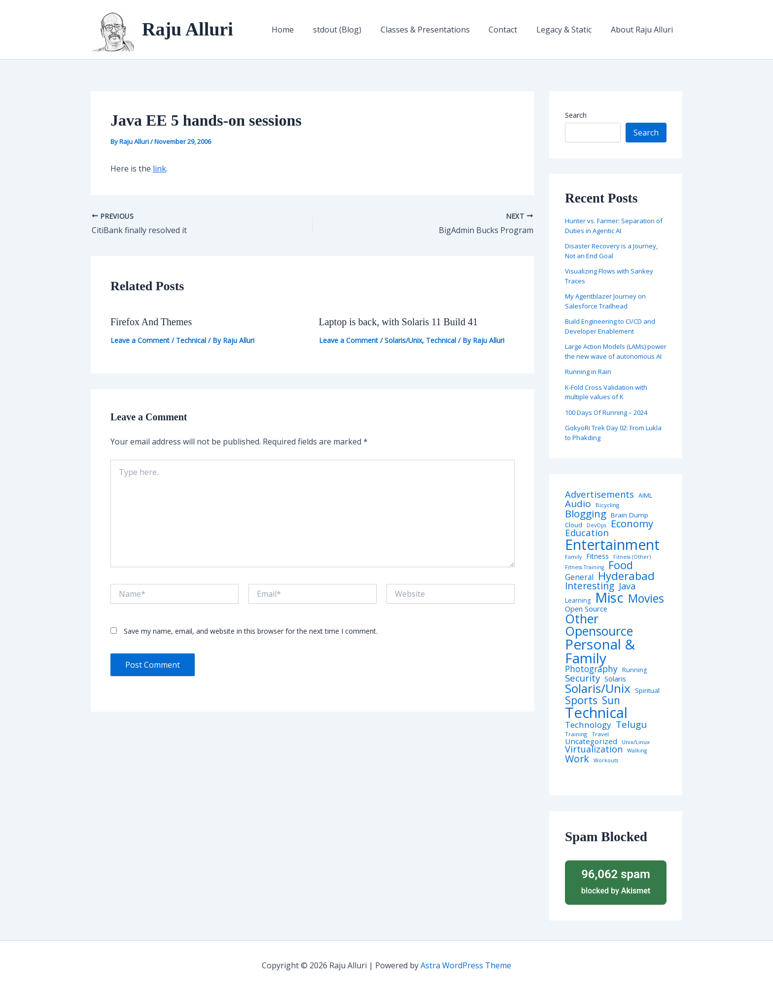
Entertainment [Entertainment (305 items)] (612, 545)
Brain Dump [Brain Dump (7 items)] (629, 515)
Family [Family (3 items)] (573, 557)
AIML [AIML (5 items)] (645, 496)
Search (576, 115)
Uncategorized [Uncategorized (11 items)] (591, 741)
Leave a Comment (140, 340)
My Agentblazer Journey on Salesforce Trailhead (605, 301)
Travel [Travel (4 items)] (600, 734)
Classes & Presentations (436, 29)
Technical (191, 340)
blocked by (616, 880)
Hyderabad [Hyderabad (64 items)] (626, 575)
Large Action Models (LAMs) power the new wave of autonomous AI (616, 351)
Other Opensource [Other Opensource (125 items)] (599, 625)
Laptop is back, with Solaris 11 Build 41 (398, 321)
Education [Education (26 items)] (587, 533)
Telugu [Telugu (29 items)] (631, 724)
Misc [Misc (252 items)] (609, 598)
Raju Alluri (187, 29)
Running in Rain (588, 371)
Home (301, 29)
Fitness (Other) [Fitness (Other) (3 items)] (632, 557)
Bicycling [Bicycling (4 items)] (607, 505)
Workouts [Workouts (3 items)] (606, 760)
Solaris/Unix (403, 340)
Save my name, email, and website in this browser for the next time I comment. (251, 631)
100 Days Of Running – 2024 (606, 412)
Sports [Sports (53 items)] (581, 700)
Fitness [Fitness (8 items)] (597, 556)
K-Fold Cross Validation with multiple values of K (606, 392)
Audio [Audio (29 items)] (578, 504)
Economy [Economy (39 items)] (632, 523)
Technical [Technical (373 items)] (596, 713)
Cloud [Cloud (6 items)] (573, 525)
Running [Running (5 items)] (634, 670)
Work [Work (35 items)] (577, 759)
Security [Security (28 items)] (582, 678)
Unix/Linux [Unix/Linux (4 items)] (636, 742)
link (159, 168)
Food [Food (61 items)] (620, 565)
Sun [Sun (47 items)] (611, 700)
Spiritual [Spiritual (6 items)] (647, 690)
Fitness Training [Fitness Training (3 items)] (584, 567)
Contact (511, 29)
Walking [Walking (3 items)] (637, 750)
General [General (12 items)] (579, 577)
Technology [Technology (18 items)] (588, 724)
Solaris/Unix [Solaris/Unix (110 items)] (598, 688)
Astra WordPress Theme (466, 965)
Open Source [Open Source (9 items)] (586, 609)
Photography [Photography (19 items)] (591, 669)
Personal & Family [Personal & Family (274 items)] (600, 651)
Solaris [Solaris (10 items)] (615, 679)
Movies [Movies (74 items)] (646, 599)
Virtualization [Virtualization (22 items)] (594, 749)
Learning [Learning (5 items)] (578, 601)
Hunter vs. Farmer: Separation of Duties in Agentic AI (614, 225)
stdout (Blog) (352, 29)
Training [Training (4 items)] (576, 734)
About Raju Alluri (643, 29)
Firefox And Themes (151, 321)
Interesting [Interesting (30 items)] (589, 586)
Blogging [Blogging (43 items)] (585, 514)
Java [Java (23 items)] (627, 585)
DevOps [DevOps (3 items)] (596, 525)
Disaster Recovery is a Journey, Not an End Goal (611, 250)
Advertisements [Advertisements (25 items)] (599, 494)
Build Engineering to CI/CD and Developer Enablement (610, 326)
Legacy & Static (569, 29)
